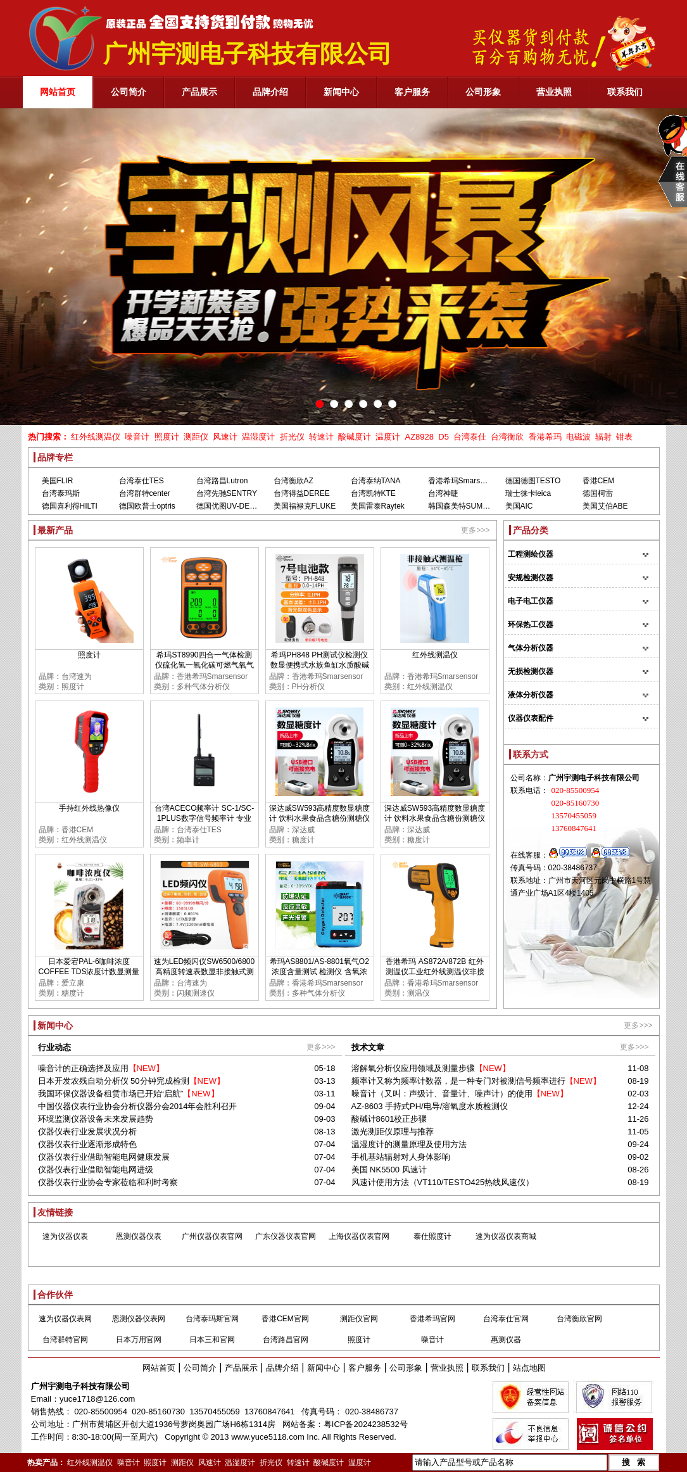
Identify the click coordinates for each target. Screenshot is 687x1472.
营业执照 (447, 1368)
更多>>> (475, 530)
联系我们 (488, 1368)
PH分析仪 (308, 686)
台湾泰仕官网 (506, 1318)
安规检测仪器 (530, 577)
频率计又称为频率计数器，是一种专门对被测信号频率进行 (458, 1081)
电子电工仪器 (530, 601)
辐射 (603, 436)
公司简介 (200, 1368)
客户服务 (364, 1368)
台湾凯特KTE (373, 493)
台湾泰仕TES (141, 480)
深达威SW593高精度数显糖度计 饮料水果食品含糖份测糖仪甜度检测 (319, 818)
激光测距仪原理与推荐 (392, 1131)
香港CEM (599, 480)
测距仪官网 (359, 1318)
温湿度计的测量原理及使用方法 (409, 1144)
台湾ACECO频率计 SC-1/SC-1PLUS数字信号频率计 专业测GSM (204, 818)
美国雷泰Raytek (378, 506)
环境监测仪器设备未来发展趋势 (95, 1119)
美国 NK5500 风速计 (389, 1169)
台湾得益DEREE (302, 493)
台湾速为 (76, 676)
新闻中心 (323, 1368)
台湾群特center (144, 493)
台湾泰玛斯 (61, 493)
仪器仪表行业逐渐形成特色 (87, 1144)
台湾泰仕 (469, 436)
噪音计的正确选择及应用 (83, 1068)
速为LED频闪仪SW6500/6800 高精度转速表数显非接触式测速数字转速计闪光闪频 (204, 971)
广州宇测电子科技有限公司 (80, 1386)
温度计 (387, 436)
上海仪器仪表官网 (359, 1236)
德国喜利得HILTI (70, 506)
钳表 (624, 436)
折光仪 (292, 436)
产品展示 (241, 1368)
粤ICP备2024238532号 (366, 1424)
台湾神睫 (443, 493)
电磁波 (578, 436)
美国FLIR (57, 480)
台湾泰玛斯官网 (212, 1318)
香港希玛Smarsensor (464, 480)
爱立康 (72, 983)
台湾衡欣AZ (293, 480)
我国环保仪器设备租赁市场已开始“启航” (111, 1093)
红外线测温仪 (95, 436)
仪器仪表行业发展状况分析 (87, 1131)
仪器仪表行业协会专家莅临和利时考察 (108, 1182)
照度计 (166, 436)
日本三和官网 (212, 1339)
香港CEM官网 (285, 1318)
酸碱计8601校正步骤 (389, 1119)
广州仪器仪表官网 (212, 1236)
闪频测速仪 (196, 993)
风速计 (225, 436)
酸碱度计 (354, 436)
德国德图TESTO (533, 480)
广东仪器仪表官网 (285, 1236)
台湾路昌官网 (285, 1339)
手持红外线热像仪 (89, 808)
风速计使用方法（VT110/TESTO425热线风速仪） (442, 1182)
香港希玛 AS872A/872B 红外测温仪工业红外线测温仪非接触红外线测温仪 (435, 971)
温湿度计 (258, 436)
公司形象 (405, 1368)
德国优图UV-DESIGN (232, 506)
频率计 (188, 839)
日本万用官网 (138, 1339)
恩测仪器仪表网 (138, 1318)
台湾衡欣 (507, 436)
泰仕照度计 (432, 1236)
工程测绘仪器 (530, 554)
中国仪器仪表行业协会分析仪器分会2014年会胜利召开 (137, 1106)
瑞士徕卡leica (528, 493)
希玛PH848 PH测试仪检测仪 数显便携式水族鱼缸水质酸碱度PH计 (319, 665)
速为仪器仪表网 (65, 1318)
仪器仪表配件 (530, 718)
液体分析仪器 (530, 694)
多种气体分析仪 (203, 686)
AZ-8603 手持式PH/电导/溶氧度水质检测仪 (429, 1106)
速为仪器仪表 (65, 1236)
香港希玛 (545, 436)
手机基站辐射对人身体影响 (400, 1157)
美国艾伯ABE (605, 506)
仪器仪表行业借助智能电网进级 (95, 1169)
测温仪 (418, 993)
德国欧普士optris (147, 506)
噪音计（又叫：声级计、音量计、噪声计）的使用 (442, 1093)
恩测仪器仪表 (138, 1236)
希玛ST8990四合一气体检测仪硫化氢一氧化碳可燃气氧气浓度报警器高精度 (204, 665)
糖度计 (303, 839)
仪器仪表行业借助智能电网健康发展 (104, 1157)
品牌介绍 (282, 1368)
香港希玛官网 (432, 1318)
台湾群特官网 (65, 1339)
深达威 (303, 829)
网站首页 (158, 1368)
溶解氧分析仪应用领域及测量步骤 (413, 1068)
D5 (443, 436)
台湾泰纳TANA (376, 480)
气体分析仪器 (530, 648)
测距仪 (196, 436)
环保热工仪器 (530, 624)
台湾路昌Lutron (222, 480)
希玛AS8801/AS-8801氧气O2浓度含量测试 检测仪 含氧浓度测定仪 (319, 971)
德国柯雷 (598, 493)
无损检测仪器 (530, 671)
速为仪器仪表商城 (506, 1236)
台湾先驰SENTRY (226, 493)
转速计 (321, 436)
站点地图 (529, 1368)
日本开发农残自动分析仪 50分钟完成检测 (113, 1081)
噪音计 (137, 436)
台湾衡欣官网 (579, 1318)
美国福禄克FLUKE (305, 506)
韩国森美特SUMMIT (462, 506)
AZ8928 (419, 436)
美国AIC (519, 506)
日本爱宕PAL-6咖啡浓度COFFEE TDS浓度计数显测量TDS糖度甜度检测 (89, 971)
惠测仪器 (506, 1339)
